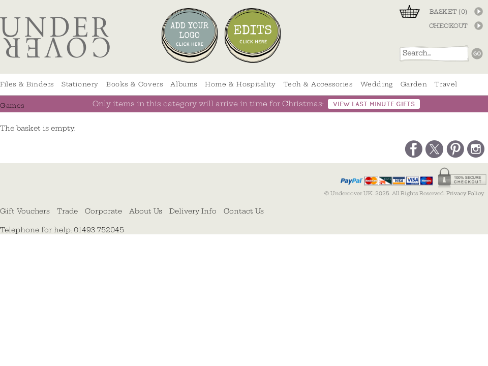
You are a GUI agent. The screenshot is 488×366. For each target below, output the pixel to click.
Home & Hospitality (240, 84)
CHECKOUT (448, 25)
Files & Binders (27, 84)
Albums (183, 84)
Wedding (376, 84)
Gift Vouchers (25, 211)
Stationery (80, 84)
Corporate (103, 211)
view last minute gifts (374, 104)
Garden (414, 84)
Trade (67, 211)
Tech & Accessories (318, 84)
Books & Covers (134, 84)
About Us (145, 211)
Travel (446, 84)
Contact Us (244, 211)
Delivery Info (193, 211)
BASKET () (449, 11)
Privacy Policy (465, 193)
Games (12, 105)
